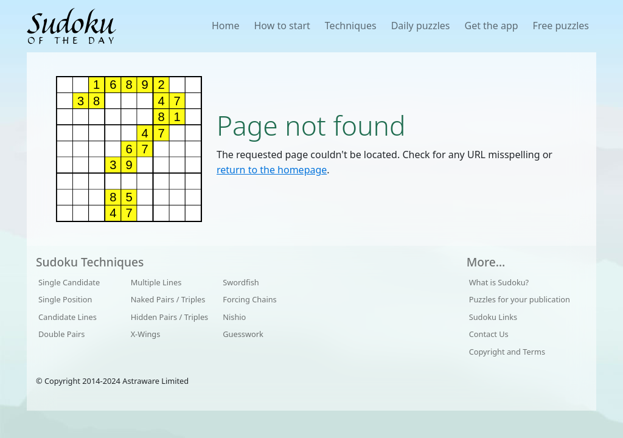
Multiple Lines (156, 282)
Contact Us (489, 333)
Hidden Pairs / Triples (170, 316)
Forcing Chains (249, 299)
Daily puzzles (420, 25)
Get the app (491, 25)
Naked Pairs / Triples (168, 299)
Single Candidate (69, 282)
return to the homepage (272, 169)
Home (226, 25)
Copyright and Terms (507, 351)
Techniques (351, 25)
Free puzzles (561, 25)
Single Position (65, 299)
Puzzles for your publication (519, 299)
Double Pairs (61, 333)
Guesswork (243, 333)
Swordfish (241, 282)
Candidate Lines (67, 316)
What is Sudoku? (499, 282)
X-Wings (146, 333)
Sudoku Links (493, 316)
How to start (282, 25)
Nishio (234, 316)
